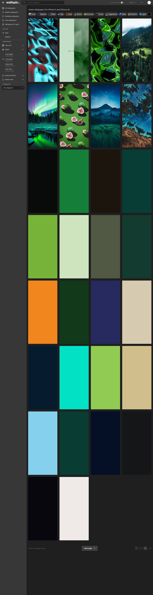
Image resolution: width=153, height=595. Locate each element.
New (6, 33)
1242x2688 (9, 54)
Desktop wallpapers (10, 16)
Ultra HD (6, 45)
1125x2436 (16, 59)
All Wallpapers (8, 8)
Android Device (9, 75)
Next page (89, 548)
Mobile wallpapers (10, 12)
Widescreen (7, 79)
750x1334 (8, 69)
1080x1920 (9, 64)
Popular (8, 37)
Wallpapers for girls (10, 24)
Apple (5, 49)
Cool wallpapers (9, 20)
